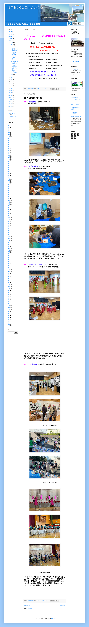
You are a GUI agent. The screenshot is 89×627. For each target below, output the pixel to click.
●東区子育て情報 (76, 116)
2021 (10, 90)
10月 (12, 74)
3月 (12, 85)
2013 (10, 106)
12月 (12, 42)
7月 (12, 79)
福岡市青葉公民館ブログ (23, 7)
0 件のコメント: (44, 88)
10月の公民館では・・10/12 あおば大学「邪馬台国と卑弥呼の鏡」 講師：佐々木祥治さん (14, 67)
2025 (10, 34)
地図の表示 (76, 61)
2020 (10, 93)
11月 (12, 44)
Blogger (53, 618)
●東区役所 (74, 113)
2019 (10, 95)
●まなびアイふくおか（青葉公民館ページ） (76, 99)
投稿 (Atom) (29, 608)
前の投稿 (62, 605)
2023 (10, 38)
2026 (10, 32)
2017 (10, 99)
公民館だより (76, 69)
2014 (10, 104)
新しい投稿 (27, 605)
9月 (12, 77)
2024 (10, 36)
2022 (10, 40)
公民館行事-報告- (13, 116)
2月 (12, 88)
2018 (10, 97)
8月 (8, 140)
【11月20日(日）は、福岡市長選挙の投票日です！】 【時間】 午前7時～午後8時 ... (15, 53)
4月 (8, 125)
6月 (12, 81)
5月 (12, 83)
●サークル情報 (75, 104)
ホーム (45, 605)
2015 (10, 101)
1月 (8, 131)
